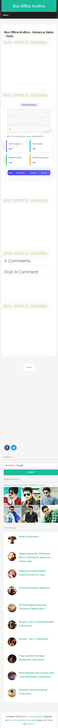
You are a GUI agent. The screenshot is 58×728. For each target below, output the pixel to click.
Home (29, 367)
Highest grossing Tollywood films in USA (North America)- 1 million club (35, 557)
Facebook (7, 447)
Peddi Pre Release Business (34, 588)
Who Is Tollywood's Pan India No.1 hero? (24, 485)
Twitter (14, 447)
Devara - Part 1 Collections (33, 639)
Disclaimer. (32, 720)
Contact (30, 724)
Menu (6, 15)
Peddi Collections (29, 536)
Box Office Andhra (29, 6)
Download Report (29, 105)
